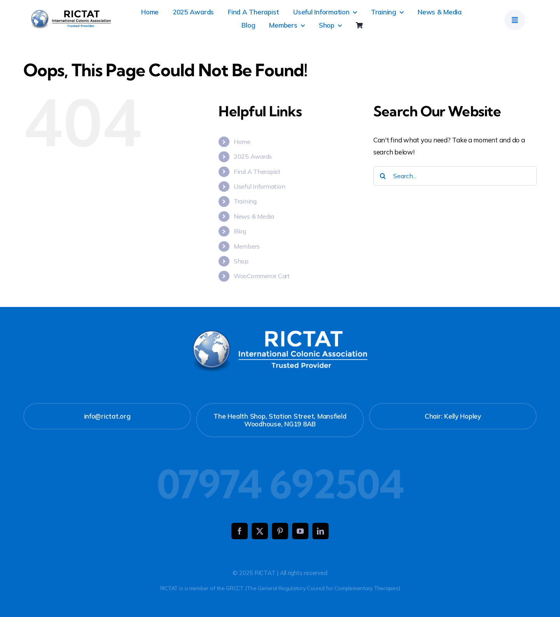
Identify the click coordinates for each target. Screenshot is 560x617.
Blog (240, 231)
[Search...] (455, 176)
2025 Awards (253, 156)
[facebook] (239, 531)
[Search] (383, 176)
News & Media (254, 216)
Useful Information (259, 186)
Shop (241, 261)
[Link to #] (514, 20)
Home (242, 141)
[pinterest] (280, 531)
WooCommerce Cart (262, 276)
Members (247, 246)
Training (245, 201)
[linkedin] (320, 531)
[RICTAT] (71, 13)
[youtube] (300, 531)
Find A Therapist (257, 171)
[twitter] (260, 531)
